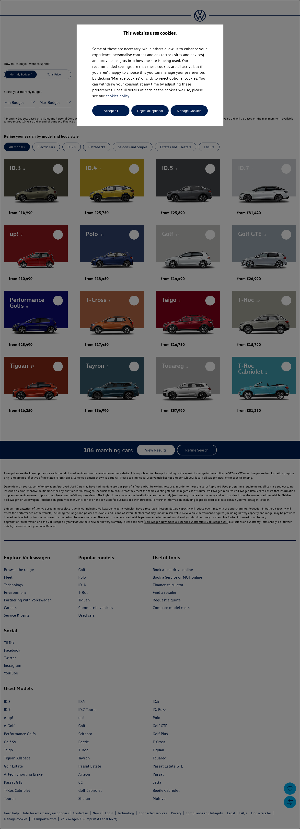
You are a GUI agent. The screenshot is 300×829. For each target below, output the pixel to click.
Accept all (111, 111)
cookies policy (117, 96)
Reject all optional (150, 111)
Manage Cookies (189, 111)
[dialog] (150, 414)
